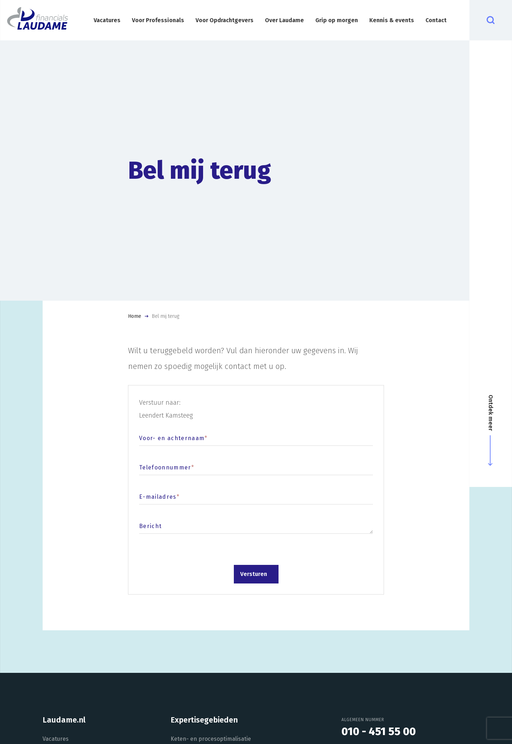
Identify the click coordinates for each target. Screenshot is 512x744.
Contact (436, 20)
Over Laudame (284, 20)
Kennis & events (391, 20)
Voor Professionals (158, 20)
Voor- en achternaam (173, 438)
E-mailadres (159, 496)
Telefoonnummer (166, 467)
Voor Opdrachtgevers (224, 20)
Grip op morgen (336, 20)
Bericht (150, 526)
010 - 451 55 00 (378, 731)
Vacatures (107, 20)
